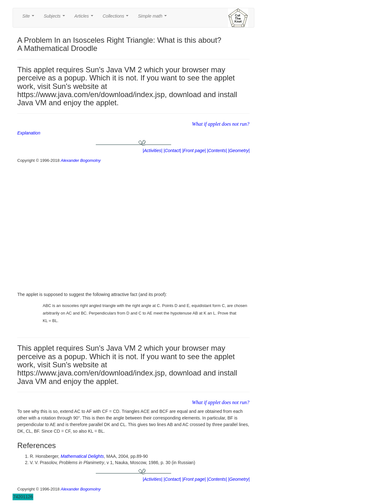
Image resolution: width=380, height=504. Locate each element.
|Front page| (194, 150)
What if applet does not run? (220, 124)
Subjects (55, 18)
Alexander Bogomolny (80, 160)
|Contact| (172, 150)
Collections (117, 18)
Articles (85, 18)
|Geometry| (239, 150)
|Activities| (152, 150)
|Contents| (217, 150)
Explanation (28, 132)
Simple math (153, 18)
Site (29, 18)
